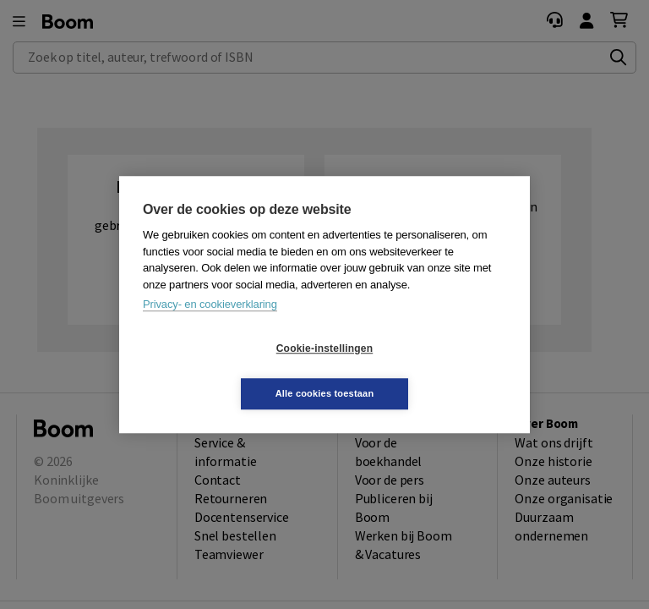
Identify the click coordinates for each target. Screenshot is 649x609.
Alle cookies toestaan (425, 370)
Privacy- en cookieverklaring (210, 327)
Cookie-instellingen (224, 371)
